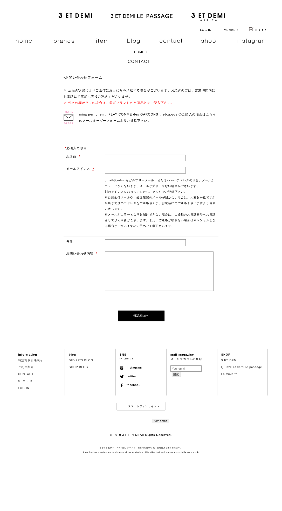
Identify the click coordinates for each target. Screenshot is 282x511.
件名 (69, 241)
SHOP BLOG (78, 367)
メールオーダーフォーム (101, 121)
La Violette (229, 374)
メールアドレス (78, 169)
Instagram (131, 367)
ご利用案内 (26, 367)
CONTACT (26, 374)
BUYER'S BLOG (81, 360)
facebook (130, 384)
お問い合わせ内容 (80, 253)
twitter (128, 376)
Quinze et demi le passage (241, 367)
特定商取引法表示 (30, 360)
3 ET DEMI (229, 360)
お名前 (72, 157)
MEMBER (231, 29)
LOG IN (205, 29)
